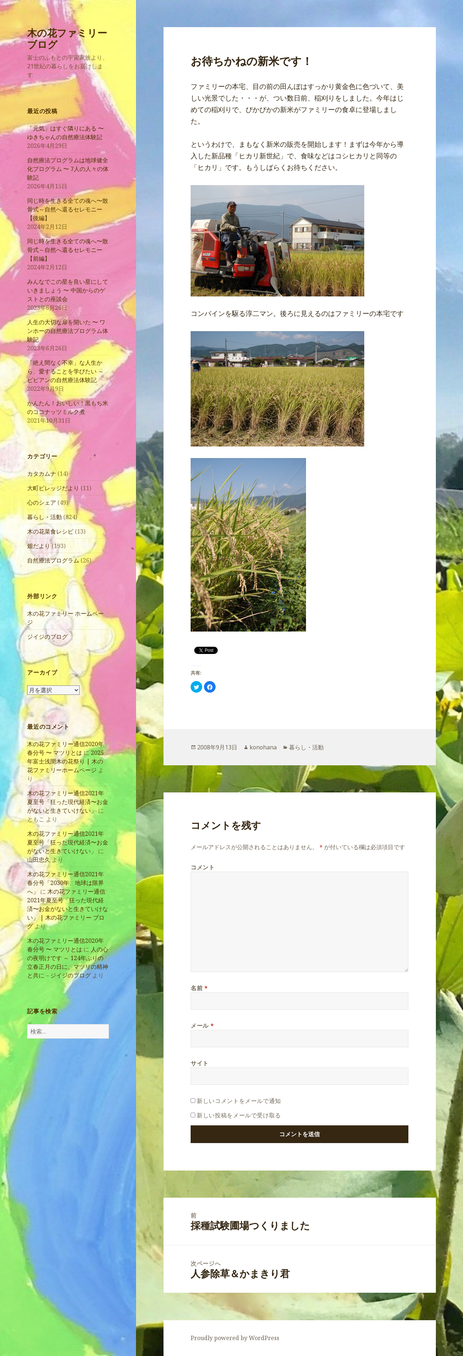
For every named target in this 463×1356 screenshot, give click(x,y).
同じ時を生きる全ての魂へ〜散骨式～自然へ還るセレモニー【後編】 (67, 209)
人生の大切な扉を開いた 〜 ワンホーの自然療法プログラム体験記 (67, 330)
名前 (199, 988)
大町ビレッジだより (53, 488)
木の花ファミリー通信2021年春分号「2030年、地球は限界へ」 (65, 882)
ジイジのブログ (47, 637)
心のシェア (41, 502)
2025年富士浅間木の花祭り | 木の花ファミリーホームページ (65, 761)
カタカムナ (41, 474)
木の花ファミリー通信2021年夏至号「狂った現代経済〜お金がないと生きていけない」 (67, 801)
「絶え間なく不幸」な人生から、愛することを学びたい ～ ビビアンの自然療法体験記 (65, 371)
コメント (203, 867)
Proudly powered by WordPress (235, 1338)
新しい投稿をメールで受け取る (239, 1115)
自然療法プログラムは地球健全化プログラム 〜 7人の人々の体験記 (68, 168)
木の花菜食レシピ (50, 531)
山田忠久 (38, 860)
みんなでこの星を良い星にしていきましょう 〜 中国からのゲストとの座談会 (67, 290)
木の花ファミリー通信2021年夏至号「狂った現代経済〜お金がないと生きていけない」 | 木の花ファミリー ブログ (67, 908)
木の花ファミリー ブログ (67, 38)
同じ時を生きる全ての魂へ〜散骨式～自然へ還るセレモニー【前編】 (67, 249)
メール (202, 1026)
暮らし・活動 (44, 517)
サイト (200, 1063)
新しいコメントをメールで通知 (239, 1101)
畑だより (38, 546)
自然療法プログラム (53, 560)
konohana (263, 747)
